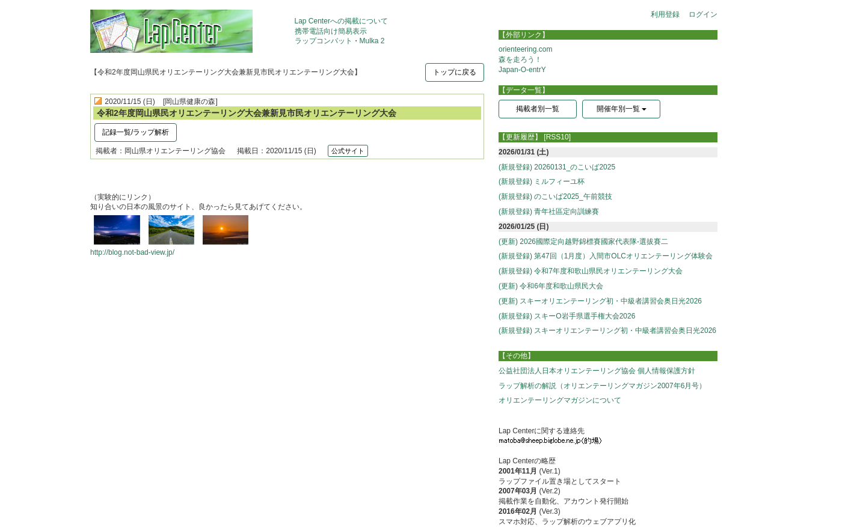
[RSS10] (557, 137)
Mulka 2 (372, 41)
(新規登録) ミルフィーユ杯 (542, 181)
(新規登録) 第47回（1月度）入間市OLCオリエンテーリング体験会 (606, 256)
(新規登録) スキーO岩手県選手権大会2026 (567, 316)
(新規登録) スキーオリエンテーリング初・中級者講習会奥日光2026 (607, 330)
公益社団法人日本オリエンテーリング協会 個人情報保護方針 (597, 371)
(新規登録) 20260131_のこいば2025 (557, 167)
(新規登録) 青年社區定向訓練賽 (549, 211)
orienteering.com (525, 49)
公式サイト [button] (347, 150)
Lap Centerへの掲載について (341, 21)
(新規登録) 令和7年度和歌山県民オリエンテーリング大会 (591, 271)
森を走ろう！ (520, 59)
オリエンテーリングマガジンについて (560, 400)
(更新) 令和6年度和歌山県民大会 (551, 286)
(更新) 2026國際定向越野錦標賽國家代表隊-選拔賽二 (583, 241)
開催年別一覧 (621, 109)
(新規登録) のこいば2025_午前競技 (555, 196)
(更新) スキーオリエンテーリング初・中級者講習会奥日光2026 (600, 301)
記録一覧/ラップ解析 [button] (135, 132)
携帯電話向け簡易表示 (331, 31)
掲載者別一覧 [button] (537, 109)
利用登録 (665, 14)
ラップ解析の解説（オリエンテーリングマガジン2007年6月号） (602, 386)
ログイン (703, 14)
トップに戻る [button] (454, 72)
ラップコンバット (323, 41)
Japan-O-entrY (522, 69)
